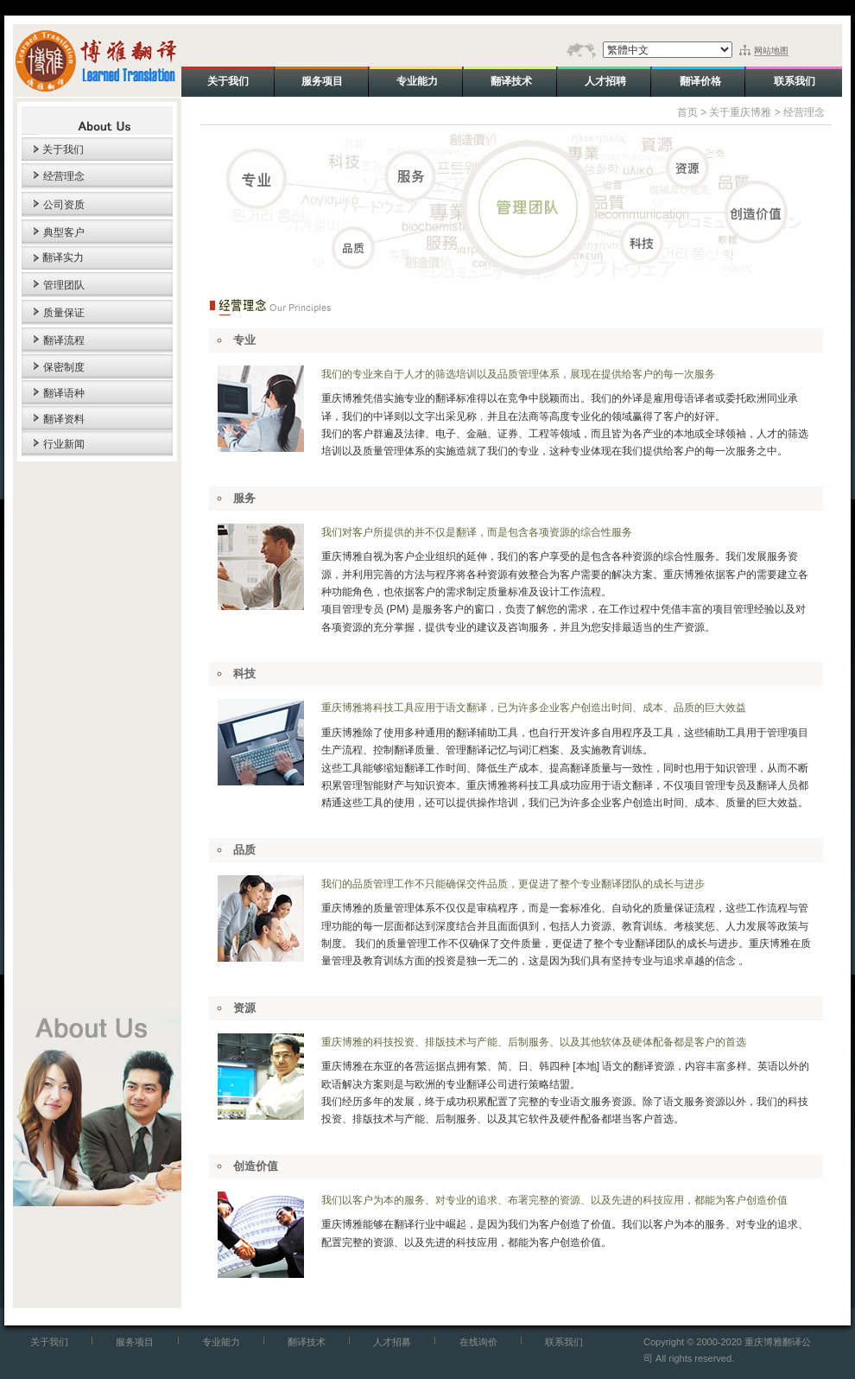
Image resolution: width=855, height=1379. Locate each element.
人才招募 (392, 1342)
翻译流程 (64, 340)
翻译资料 (64, 419)
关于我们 (63, 149)
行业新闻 (64, 444)
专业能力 (221, 1342)
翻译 (445, 398)
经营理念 (64, 176)
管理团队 (64, 285)
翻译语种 (64, 393)
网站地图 (771, 50)
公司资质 (64, 205)
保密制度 (64, 367)
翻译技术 (307, 1342)
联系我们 (564, 1342)
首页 (687, 112)
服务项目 (135, 1342)
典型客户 (64, 232)
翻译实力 (63, 257)
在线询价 (478, 1342)
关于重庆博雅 (740, 112)
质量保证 (64, 313)
